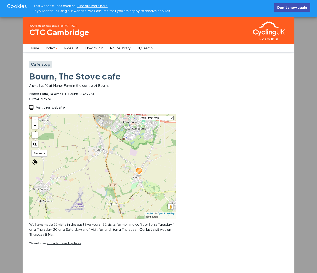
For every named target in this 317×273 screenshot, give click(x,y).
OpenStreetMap (166, 213)
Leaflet (149, 213)
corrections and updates (64, 243)
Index (51, 48)
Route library (120, 48)
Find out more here (92, 6)
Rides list (71, 48)
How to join (94, 48)
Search (145, 48)
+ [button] (35, 120)
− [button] (35, 126)
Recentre (39, 153)
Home (34, 48)
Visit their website (47, 107)
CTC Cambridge (59, 32)
